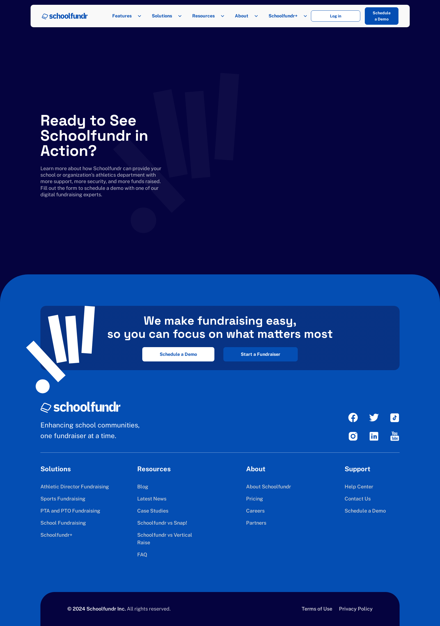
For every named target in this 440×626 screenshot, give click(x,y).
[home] (65, 16)
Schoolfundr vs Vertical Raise (164, 538)
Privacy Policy (356, 609)
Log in (335, 16)
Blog (142, 487)
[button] (125, 16)
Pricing (254, 499)
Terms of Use (317, 609)
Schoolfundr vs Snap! (162, 523)
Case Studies (152, 511)
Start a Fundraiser (260, 354)
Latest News (151, 499)
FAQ (142, 554)
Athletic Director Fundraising (74, 487)
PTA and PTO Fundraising (70, 511)
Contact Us (358, 499)
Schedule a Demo (382, 16)
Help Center (359, 487)
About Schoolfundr (268, 487)
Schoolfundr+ (56, 535)
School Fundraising (63, 523)
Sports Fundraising (62, 499)
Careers (255, 511)
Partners (256, 523)
